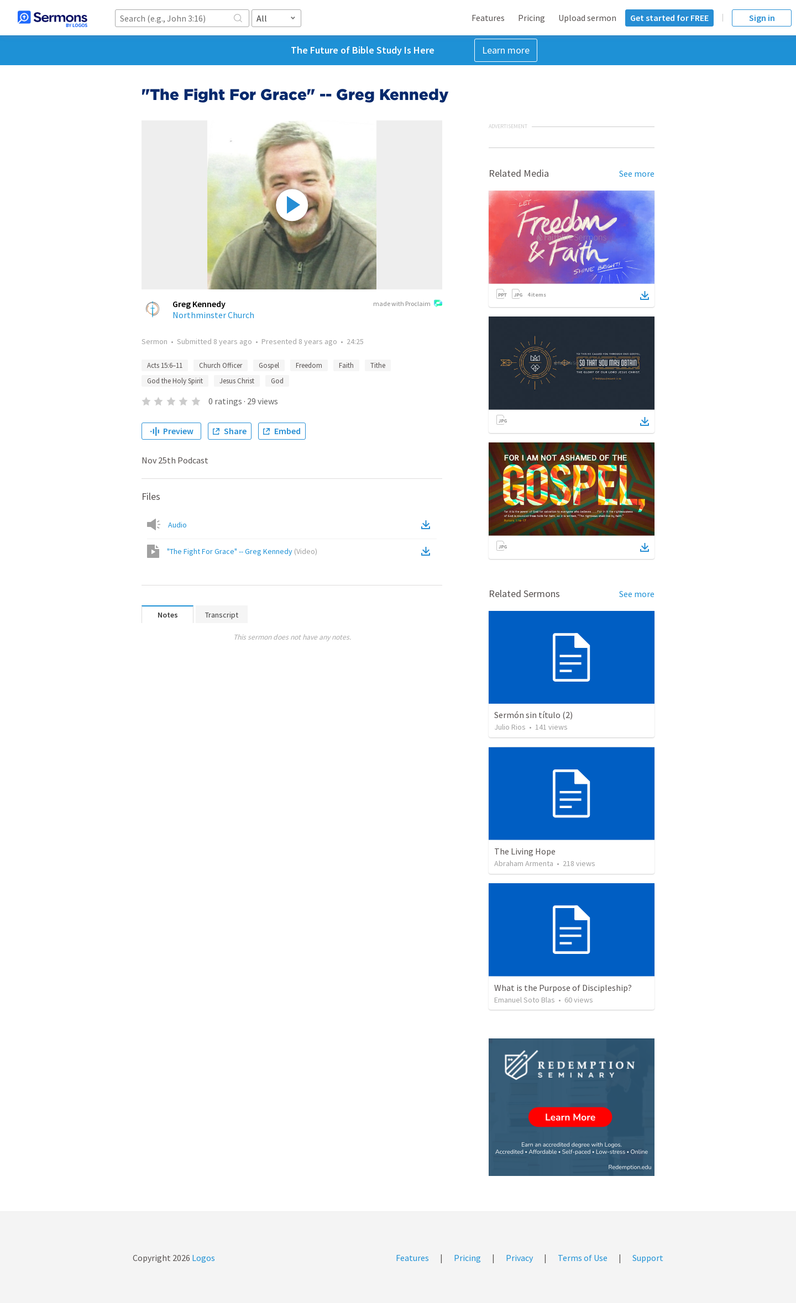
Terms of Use (583, 1257)
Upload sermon (587, 17)
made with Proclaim (407, 304)
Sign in (762, 17)
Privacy (519, 1257)
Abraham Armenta (523, 863)
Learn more (506, 50)
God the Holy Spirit (175, 381)
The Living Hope (525, 851)
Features (488, 17)
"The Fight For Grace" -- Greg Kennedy (242, 551)
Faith (346, 365)
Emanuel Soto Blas (524, 1000)
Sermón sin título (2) (533, 714)
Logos (202, 1257)
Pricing (531, 17)
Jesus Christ (236, 381)
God (277, 381)
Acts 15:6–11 (164, 365)
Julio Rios (510, 727)
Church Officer (220, 365)
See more (636, 173)
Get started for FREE (669, 17)
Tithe (377, 365)
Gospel (269, 365)
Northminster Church (213, 314)
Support (647, 1257)
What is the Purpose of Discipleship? (563, 987)
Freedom (309, 365)
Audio (177, 525)
